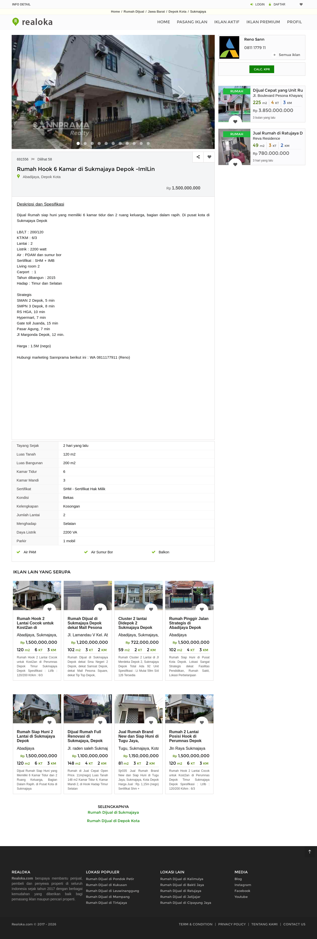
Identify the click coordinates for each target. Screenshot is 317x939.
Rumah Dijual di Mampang (108, 897)
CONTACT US (294, 924)
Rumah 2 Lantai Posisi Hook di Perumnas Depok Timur (185, 738)
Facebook (242, 891)
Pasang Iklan (192, 22)
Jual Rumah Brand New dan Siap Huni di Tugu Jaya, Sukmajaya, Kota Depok (138, 741)
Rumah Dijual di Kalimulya (181, 879)
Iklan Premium (263, 22)
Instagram (243, 885)
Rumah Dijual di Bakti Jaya (182, 885)
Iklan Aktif (226, 22)
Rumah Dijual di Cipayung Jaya (185, 903)
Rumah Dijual (134, 11)
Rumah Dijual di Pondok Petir (110, 879)
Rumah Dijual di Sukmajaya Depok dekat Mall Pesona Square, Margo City (86, 625)
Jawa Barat (156, 11)
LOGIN (259, 4)
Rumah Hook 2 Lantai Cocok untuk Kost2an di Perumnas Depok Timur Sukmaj (35, 628)
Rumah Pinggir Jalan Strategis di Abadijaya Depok (189, 623)
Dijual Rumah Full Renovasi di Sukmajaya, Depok (85, 736)
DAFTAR (279, 4)
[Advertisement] (113, 397)
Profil (294, 22)
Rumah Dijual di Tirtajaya (106, 903)
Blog (238, 879)
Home (115, 11)
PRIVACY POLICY (232, 924)
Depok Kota (177, 11)
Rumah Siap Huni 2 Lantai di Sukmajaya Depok (36, 736)
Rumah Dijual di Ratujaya (180, 891)
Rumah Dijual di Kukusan (106, 885)
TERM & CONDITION (195, 924)
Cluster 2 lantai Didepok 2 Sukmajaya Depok (135, 623)
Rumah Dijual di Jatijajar (180, 897)
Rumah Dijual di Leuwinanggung (112, 891)
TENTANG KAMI (264, 924)
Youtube (241, 897)
